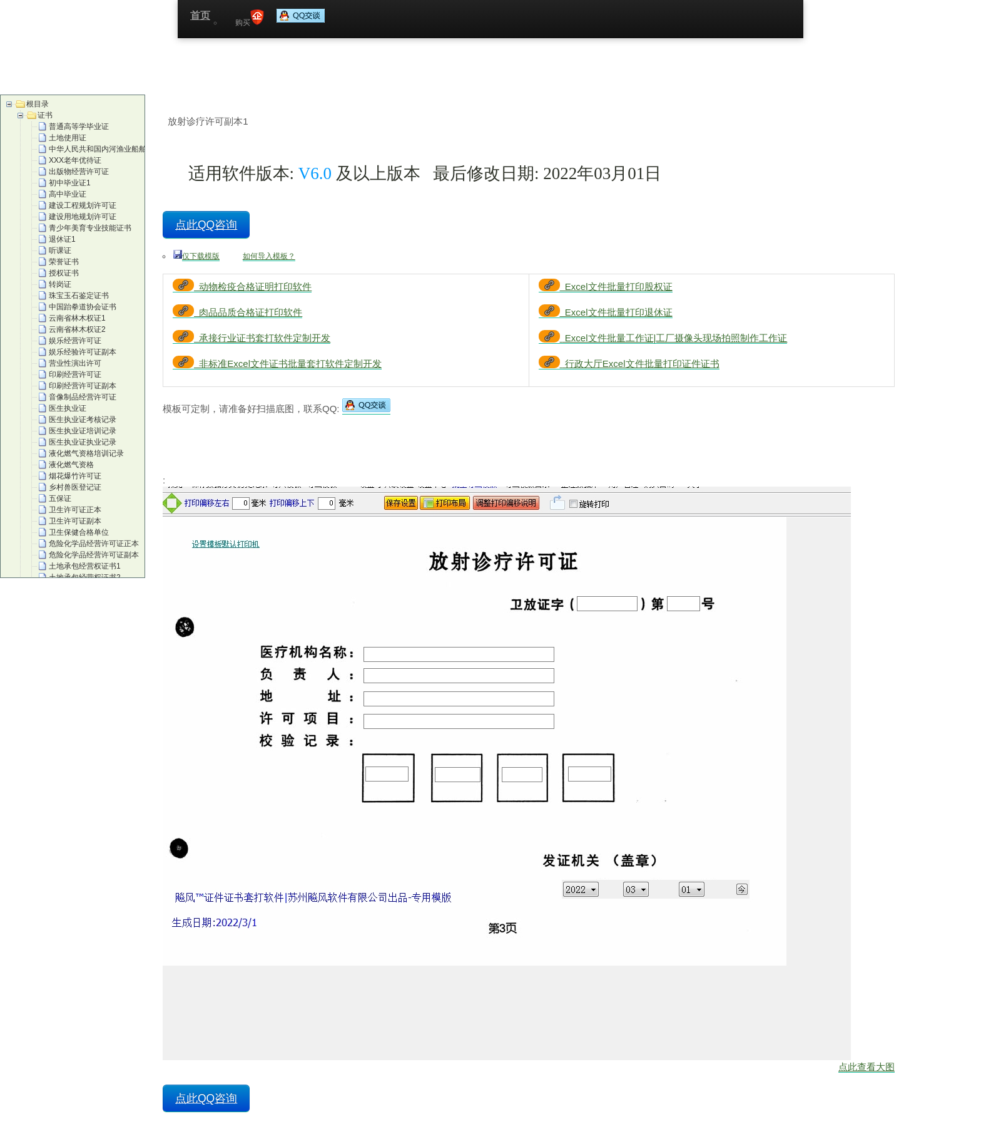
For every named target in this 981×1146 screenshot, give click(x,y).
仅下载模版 (201, 256)
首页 (200, 15)
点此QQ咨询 (206, 225)
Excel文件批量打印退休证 (606, 312)
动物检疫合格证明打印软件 (242, 286)
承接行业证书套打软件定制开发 (251, 338)
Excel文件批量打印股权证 (606, 286)
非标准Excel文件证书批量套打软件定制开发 (277, 363)
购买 (249, 18)
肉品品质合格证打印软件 (237, 312)
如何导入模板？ (269, 256)
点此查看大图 (866, 1066)
